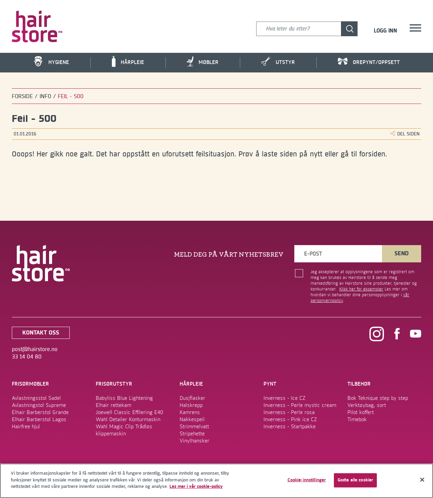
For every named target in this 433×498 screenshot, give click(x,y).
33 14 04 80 (27, 357)
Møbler (203, 61)
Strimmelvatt (194, 426)
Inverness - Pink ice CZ (290, 419)
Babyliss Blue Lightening (124, 398)
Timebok (357, 419)
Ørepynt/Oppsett (369, 62)
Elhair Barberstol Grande (40, 412)
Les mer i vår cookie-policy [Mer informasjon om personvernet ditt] (196, 486)
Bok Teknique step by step (377, 398)
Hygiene (51, 61)
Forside (22, 96)
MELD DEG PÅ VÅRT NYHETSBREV (228, 254)
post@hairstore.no (35, 349)
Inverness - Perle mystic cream (300, 405)
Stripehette (192, 433)
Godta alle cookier (355, 480)
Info (45, 96)
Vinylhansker (194, 440)
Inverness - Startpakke (290, 426)
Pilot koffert (360, 412)
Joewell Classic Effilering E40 (129, 412)
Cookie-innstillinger (307, 480)
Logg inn (385, 31)
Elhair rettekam (113, 405)
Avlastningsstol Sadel (36, 398)
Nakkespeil (192, 419)
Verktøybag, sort (366, 405)
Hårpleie (128, 61)
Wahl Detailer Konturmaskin (128, 419)
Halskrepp (191, 405)
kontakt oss (40, 333)
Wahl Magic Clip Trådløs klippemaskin (124, 430)
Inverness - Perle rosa (289, 412)
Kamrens (190, 412)
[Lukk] (422, 479)
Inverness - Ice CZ (284, 398)
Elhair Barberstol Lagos (39, 419)
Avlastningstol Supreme (39, 405)
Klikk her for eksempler (361, 289)
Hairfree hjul (26, 426)
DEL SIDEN (404, 134)
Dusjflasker (192, 398)
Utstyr (278, 61)
